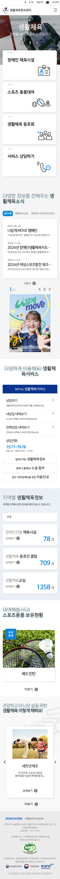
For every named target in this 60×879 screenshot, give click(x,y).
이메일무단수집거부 (34, 818)
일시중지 (30, 42)
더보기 (30, 283)
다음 (37, 42)
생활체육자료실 (21, 213)
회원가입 (39, 2)
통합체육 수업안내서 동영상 (43, 213)
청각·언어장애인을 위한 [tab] (30, 477)
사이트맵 (55, 2)
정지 (44, 289)
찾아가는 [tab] (30, 389)
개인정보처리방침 (13, 818)
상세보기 (12, 538)
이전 (23, 42)
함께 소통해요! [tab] (30, 468)
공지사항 (8, 213)
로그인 (31, 2)
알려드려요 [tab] (30, 459)
